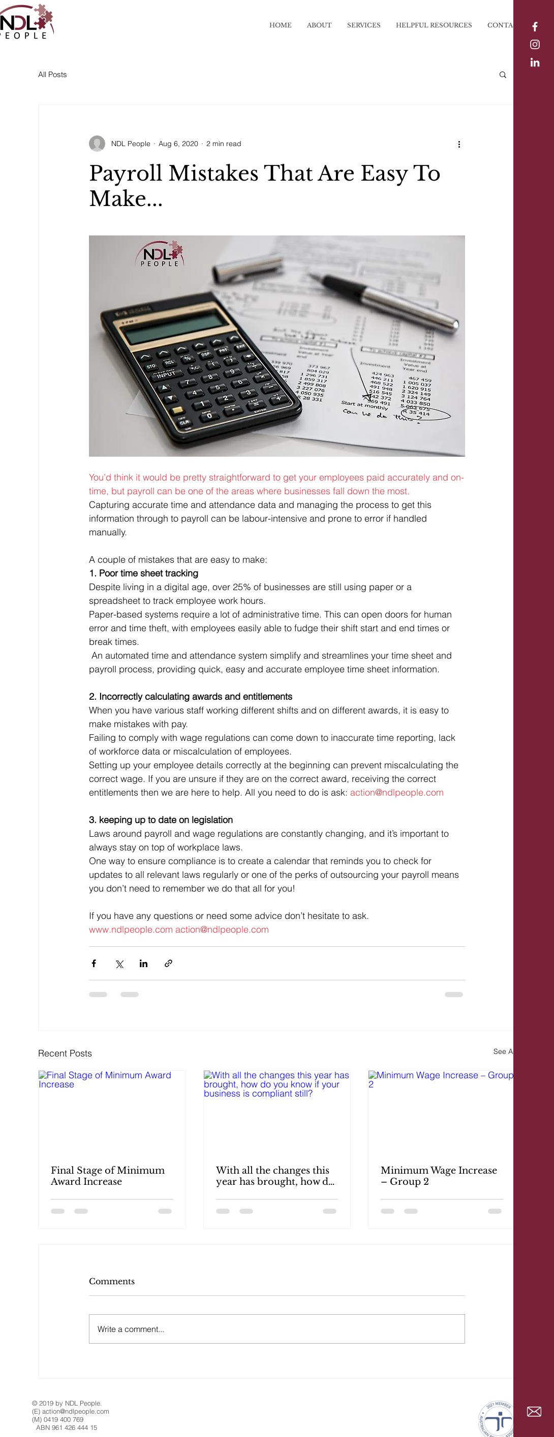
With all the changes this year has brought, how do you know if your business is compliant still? (276, 1176)
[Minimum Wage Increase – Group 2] (441, 1112)
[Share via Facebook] (94, 963)
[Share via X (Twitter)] (119, 963)
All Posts (52, 74)
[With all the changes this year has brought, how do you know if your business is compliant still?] (277, 1112)
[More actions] (459, 144)
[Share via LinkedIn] (143, 963)
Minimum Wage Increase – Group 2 (439, 1176)
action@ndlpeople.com (75, 1411)
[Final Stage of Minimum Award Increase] (112, 1112)
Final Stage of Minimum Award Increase (108, 1176)
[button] (503, 74)
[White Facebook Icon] (535, 26)
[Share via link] (168, 963)
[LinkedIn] (535, 62)
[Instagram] (535, 44)
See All (505, 1051)
